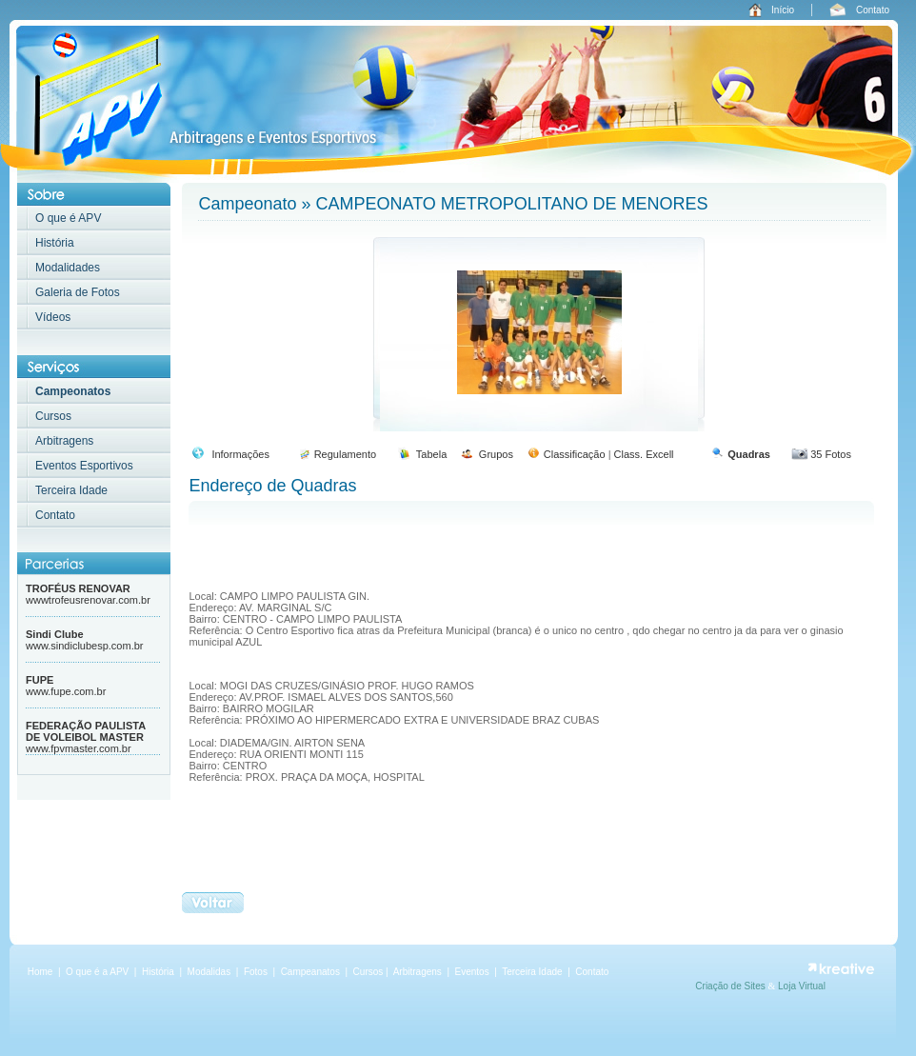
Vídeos (52, 317)
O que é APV (68, 218)
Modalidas (209, 971)
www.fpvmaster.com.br (78, 748)
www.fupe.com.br (66, 691)
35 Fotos (830, 454)
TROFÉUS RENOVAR (78, 588)
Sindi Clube (55, 634)
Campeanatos (312, 971)
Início (782, 10)
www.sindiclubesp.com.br (85, 645)
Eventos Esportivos (84, 465)
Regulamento (345, 454)
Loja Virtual (802, 986)
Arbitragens (64, 441)
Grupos (496, 454)
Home (40, 971)
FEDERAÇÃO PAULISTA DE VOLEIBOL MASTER (86, 731)
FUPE (39, 680)
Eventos (472, 971)
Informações (240, 454)
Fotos (257, 971)
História (54, 242)
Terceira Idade (71, 490)
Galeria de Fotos (77, 292)
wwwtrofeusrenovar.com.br (88, 600)
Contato (872, 10)
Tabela (431, 454)
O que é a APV (97, 971)
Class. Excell (644, 454)
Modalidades (67, 267)
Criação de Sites (731, 986)
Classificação (575, 454)
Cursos (53, 416)
